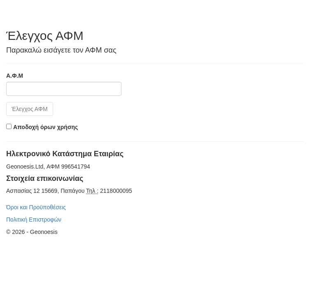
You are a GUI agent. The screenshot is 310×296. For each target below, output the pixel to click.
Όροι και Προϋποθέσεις (36, 207)
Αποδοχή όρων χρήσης (45, 127)
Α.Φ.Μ (14, 75)
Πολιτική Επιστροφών (33, 219)
